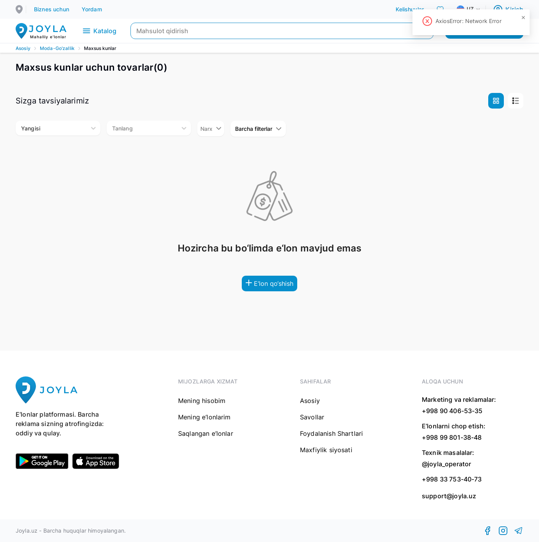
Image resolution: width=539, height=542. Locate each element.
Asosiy (23, 48)
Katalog (99, 31)
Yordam (92, 9)
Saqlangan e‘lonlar (205, 433)
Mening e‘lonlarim (204, 417)
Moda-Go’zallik (57, 48)
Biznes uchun (51, 9)
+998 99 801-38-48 (452, 437)
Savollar (312, 417)
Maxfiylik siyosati (326, 450)
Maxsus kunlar (100, 48)
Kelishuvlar (410, 9)
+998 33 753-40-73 (452, 479)
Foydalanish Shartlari (331, 433)
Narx (210, 128)
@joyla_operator (446, 464)
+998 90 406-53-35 (452, 411)
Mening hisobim (201, 401)
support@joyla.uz (449, 496)
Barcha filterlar (258, 128)
